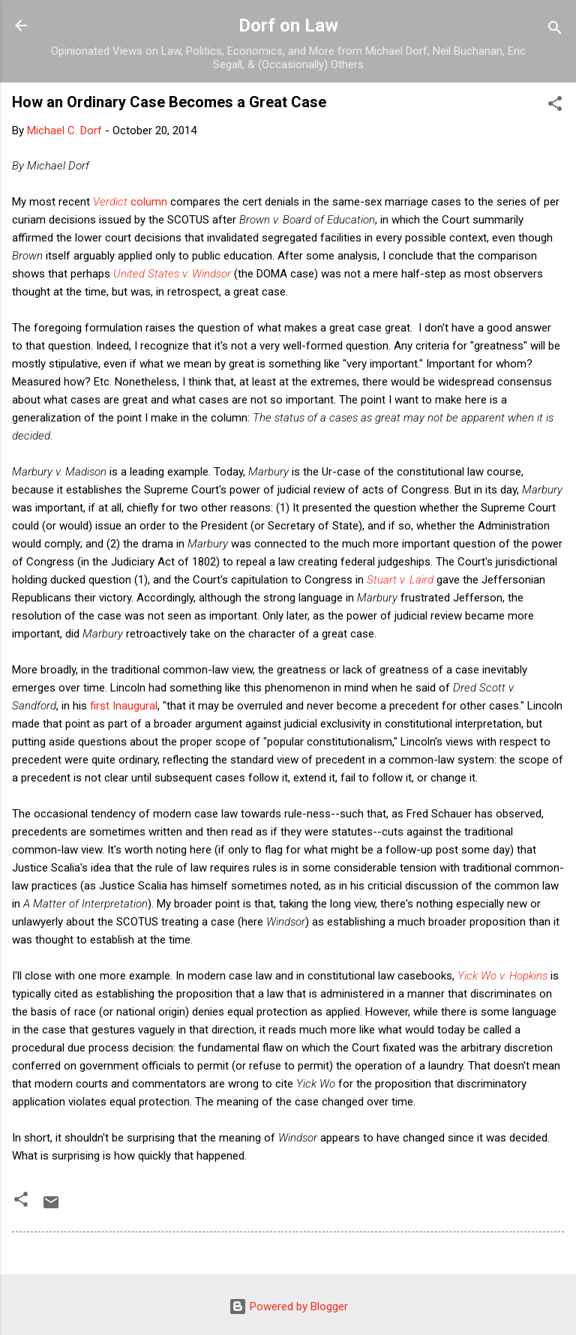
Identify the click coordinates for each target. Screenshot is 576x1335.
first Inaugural (124, 705)
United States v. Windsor (172, 273)
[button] (555, 106)
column (130, 201)
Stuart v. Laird (400, 579)
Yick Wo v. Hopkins (503, 975)
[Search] (555, 30)
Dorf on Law (288, 25)
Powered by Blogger (288, 1306)
